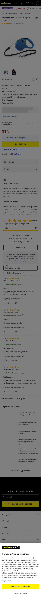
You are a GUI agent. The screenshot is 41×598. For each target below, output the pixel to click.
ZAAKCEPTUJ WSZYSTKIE (20, 587)
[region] (20, 570)
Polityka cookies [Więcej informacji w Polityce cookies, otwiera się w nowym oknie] (7, 581)
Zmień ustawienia (20, 594)
